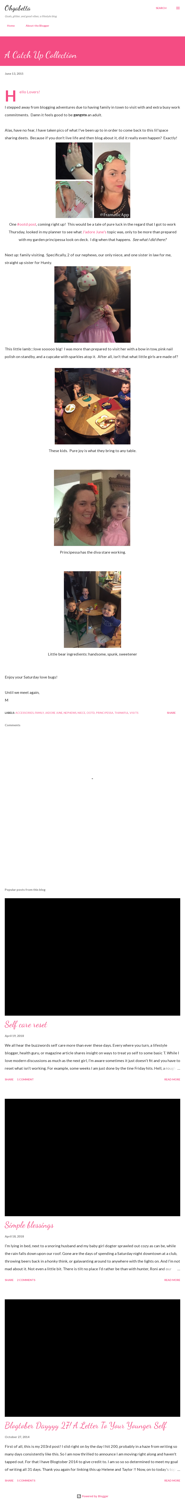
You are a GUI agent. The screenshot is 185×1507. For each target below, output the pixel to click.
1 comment (25, 1079)
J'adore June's (94, 231)
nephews (70, 712)
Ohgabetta (18, 8)
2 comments (26, 1280)
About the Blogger (35, 25)
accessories (24, 712)
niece (81, 712)
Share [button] (171, 712)
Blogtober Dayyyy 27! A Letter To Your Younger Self (85, 1425)
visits (134, 712)
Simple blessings (29, 1225)
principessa (104, 712)
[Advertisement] (92, 855)
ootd (91, 712)
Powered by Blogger (92, 1496)
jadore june (54, 712)
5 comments (26, 1480)
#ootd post (26, 224)
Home (8, 25)
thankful (121, 712)
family (39, 712)
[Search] (161, 8)
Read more (172, 1079)
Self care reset (26, 1024)
